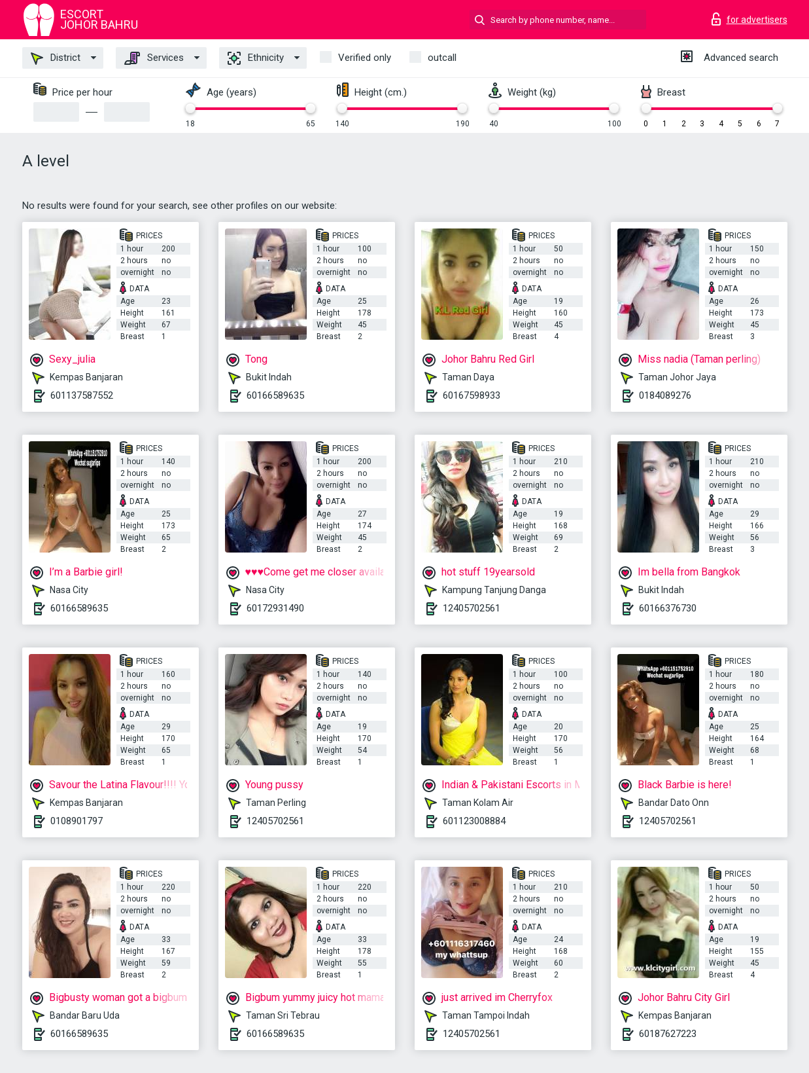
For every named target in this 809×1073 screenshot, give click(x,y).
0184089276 (665, 395)
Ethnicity (256, 58)
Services (154, 58)
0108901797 (76, 821)
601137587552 (81, 395)
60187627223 (668, 1034)
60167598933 (471, 395)
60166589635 (275, 395)
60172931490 (275, 608)
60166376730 (668, 608)
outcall (442, 58)
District (55, 58)
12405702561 (471, 608)
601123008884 (474, 821)
